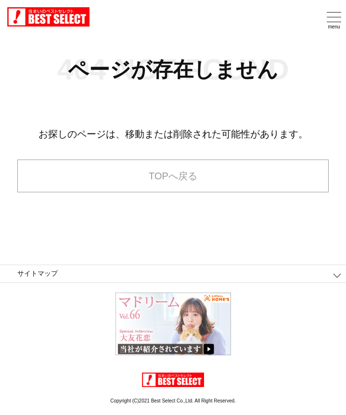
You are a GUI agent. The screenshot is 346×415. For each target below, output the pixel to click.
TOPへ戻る (173, 176)
